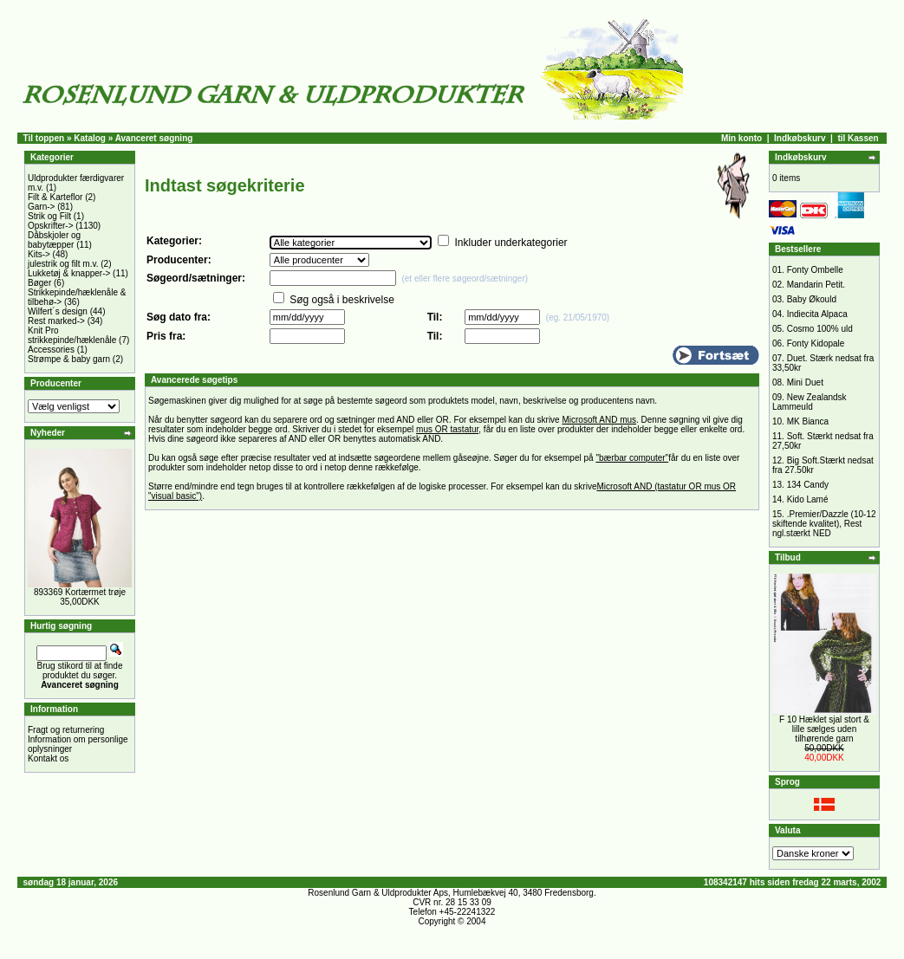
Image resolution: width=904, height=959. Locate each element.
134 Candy (808, 484)
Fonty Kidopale (816, 343)
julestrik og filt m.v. (63, 264)
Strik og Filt (49, 216)
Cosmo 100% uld (820, 329)
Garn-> (41, 206)
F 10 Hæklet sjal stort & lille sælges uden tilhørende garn (824, 729)
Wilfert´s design (58, 311)
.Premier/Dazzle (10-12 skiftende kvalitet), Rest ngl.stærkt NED (824, 523)
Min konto (741, 138)
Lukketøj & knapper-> (69, 273)
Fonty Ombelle (815, 270)
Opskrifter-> (51, 225)
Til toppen (44, 138)
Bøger (39, 283)
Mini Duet (805, 382)
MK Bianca (808, 421)
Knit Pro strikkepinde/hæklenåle (72, 335)
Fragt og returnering (66, 730)
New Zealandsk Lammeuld (809, 401)
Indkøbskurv (799, 138)
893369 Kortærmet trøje (80, 592)
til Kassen (857, 138)
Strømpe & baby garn (69, 359)
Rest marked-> (56, 321)
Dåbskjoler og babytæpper (54, 239)
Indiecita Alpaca (817, 314)
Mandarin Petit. (816, 284)
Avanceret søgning (154, 138)
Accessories (51, 349)
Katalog (90, 138)
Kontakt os (48, 758)
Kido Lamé (808, 499)
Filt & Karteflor (55, 197)
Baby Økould (811, 299)
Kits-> (39, 254)
